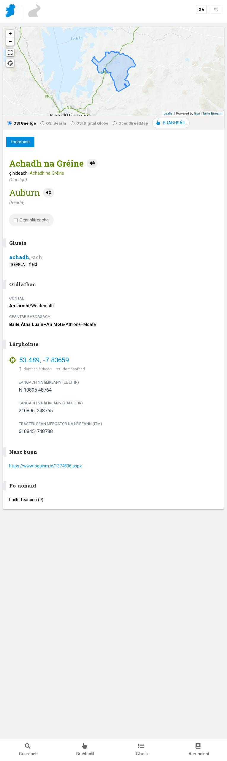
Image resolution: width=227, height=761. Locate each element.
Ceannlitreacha (31, 220)
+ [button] (10, 33)
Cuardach (28, 750)
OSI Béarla (53, 123)
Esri (197, 113)
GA (201, 9)
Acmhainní (198, 750)
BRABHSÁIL (171, 123)
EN (216, 9)
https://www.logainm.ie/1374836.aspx (45, 466)
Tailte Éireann (212, 113)
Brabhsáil (85, 750)
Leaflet (168, 113)
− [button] (10, 41)
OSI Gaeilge (22, 123)
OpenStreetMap (130, 123)
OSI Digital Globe (89, 123)
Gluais (142, 750)
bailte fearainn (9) (26, 499)
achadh (19, 257)
